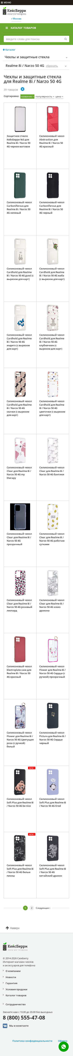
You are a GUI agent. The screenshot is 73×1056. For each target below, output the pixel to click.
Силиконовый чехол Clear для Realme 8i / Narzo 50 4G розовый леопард (19, 605)
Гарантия (11, 983)
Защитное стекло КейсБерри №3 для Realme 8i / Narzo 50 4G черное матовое (18, 141)
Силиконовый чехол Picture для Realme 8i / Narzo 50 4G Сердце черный (52, 738)
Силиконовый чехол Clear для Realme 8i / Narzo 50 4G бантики (51, 471)
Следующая (43, 908)
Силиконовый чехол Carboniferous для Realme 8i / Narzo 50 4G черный (51, 207)
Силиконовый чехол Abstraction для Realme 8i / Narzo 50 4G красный (51, 141)
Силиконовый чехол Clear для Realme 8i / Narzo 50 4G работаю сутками (52, 539)
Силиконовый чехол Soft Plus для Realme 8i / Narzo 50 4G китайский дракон (52, 870)
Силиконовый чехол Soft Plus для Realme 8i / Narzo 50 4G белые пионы (20, 870)
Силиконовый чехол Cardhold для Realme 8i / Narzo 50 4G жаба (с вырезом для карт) (52, 274)
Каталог (9, 49)
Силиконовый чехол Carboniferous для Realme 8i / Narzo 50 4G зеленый (19, 207)
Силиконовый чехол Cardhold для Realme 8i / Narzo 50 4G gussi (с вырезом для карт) (20, 274)
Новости (11, 977)
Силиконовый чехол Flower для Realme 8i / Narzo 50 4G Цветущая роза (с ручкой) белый (20, 739)
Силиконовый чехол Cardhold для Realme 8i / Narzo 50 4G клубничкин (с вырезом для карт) (51, 341)
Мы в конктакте (15, 1026)
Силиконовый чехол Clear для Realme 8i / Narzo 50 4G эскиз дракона (51, 605)
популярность (44, 96)
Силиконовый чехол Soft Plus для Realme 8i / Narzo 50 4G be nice (20, 802)
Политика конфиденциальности (32, 1041)
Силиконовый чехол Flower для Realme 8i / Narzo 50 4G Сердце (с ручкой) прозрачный (52, 671)
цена (58, 96)
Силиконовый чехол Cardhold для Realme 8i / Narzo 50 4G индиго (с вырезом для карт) (19, 341)
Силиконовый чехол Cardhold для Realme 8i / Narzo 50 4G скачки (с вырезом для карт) (19, 408)
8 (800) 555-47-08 (24, 1017)
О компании (13, 971)
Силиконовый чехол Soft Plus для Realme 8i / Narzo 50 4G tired (52, 802)
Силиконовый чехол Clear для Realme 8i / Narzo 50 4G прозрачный (19, 539)
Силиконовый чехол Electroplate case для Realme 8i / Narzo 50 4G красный (19, 671)
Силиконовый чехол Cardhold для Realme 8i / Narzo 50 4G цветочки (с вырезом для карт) (52, 408)
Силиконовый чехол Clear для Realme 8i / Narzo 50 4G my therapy (19, 473)
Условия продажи (16, 989)
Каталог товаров (21, 28)
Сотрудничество (16, 1004)
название (26, 96)
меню (6, 2)
